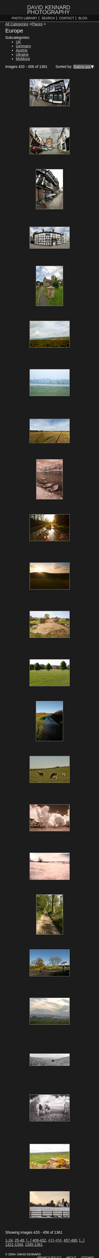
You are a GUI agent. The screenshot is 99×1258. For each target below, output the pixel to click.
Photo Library (24, 18)
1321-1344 (14, 1244)
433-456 (55, 1240)
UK (18, 42)
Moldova (23, 59)
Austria (21, 50)
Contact (66, 18)
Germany (23, 46)
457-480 (70, 1240)
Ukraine (22, 54)
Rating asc (82, 66)
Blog (82, 18)
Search (48, 18)
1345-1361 (34, 1244)
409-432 (39, 1240)
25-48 (19, 1240)
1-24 (9, 1240)
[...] (28, 1240)
